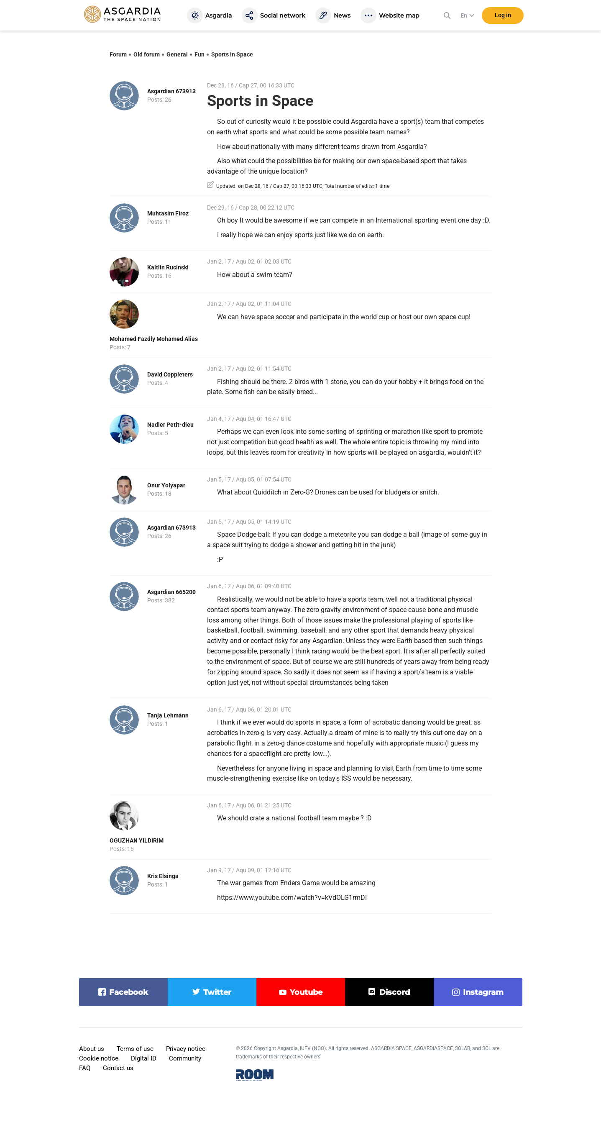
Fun (199, 54)
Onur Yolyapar (166, 485)
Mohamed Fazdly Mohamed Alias (154, 339)
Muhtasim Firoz (168, 213)
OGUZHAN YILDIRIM (137, 840)
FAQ (84, 1068)
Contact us (118, 1068)
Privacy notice (185, 1049)
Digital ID (143, 1058)
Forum (118, 54)
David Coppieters (170, 374)
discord (394, 992)
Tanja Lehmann (168, 715)
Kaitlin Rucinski (168, 267)
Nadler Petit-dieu (170, 424)
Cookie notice (98, 1058)
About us (91, 1049)
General (177, 54)
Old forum (146, 54)
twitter (217, 992)
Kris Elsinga (163, 876)
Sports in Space (232, 54)
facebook (128, 992)
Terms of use (135, 1049)
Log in (503, 16)
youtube (306, 992)
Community (185, 1058)
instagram (483, 992)
